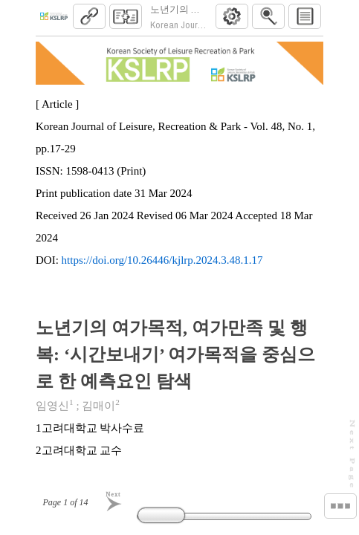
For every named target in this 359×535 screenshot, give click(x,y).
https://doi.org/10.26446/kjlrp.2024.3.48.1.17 (162, 266)
